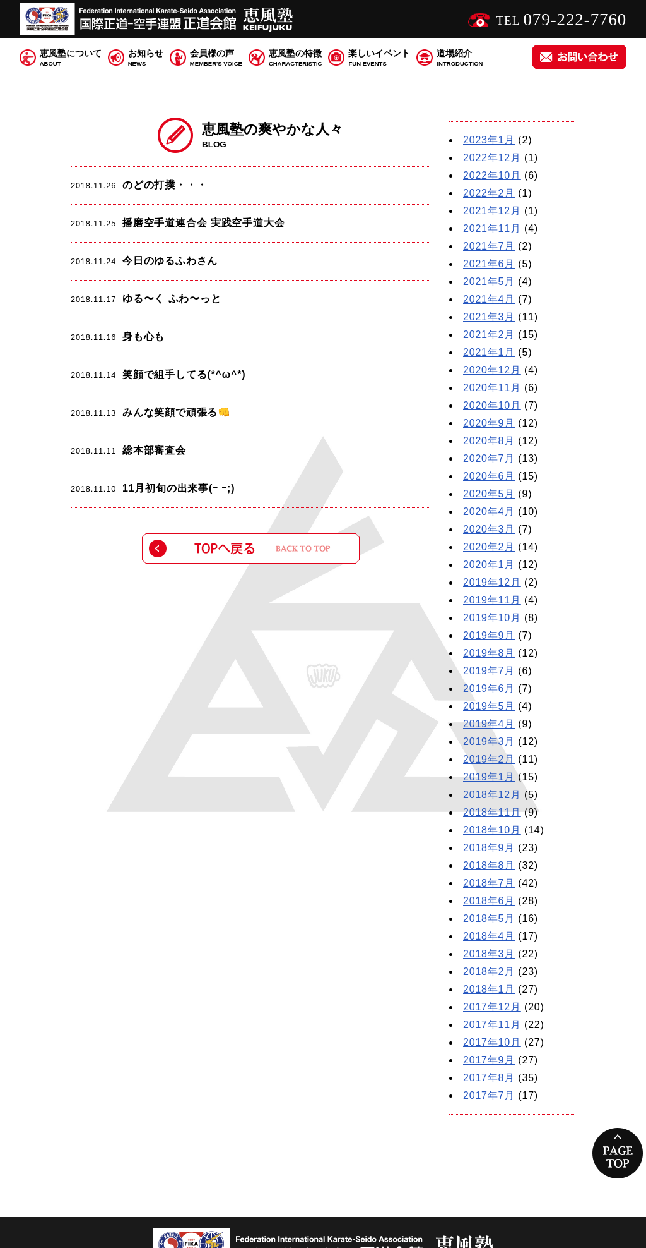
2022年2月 (489, 193)
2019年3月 (489, 741)
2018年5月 (489, 918)
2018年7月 (489, 883)
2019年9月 (489, 635)
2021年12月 (492, 210)
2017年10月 (492, 1042)
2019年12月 (492, 582)
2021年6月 (489, 263)
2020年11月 (492, 387)
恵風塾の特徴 (295, 58)
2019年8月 (489, 653)
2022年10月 (492, 175)
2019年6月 (489, 688)
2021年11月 (492, 228)
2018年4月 (489, 936)
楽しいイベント (379, 58)
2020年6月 (489, 476)
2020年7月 (489, 458)
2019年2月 (489, 759)
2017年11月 (492, 1024)
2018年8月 (489, 865)
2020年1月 (489, 564)
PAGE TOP (617, 1153)
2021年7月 (489, 246)
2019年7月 (489, 670)
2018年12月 (492, 794)
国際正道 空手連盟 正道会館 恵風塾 (158, 19)
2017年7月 (489, 1095)
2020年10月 (492, 405)
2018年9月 (489, 847)
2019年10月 (492, 617)
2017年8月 (489, 1077)
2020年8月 (489, 440)
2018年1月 (489, 989)
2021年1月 (489, 352)
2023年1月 (489, 140)
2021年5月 (489, 281)
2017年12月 (492, 1007)
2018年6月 (489, 900)
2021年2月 (489, 334)
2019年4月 (489, 723)
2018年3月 (489, 953)
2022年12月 (492, 157)
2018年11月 (492, 812)
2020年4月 (489, 511)
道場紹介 (460, 58)
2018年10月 (492, 830)
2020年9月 (489, 423)
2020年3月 (489, 529)
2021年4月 (489, 299)
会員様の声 (216, 58)
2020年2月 (489, 547)
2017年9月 (489, 1060)
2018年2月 (489, 971)
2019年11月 (492, 600)
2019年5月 (489, 706)
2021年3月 (489, 317)
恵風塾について (71, 58)
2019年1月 (489, 777)
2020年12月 (492, 370)
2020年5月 (489, 493)
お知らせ (145, 58)
